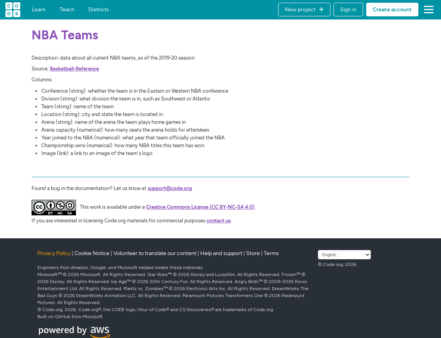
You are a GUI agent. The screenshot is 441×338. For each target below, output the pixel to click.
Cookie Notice (91, 253)
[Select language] (344, 254)
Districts (98, 9)
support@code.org (170, 188)
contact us (218, 221)
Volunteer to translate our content (154, 253)
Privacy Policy (54, 253)
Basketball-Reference (74, 69)
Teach (67, 9)
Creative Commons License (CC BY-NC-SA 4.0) (200, 207)
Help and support (221, 253)
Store (253, 253)
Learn (39, 9)
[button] (304, 9)
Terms (271, 253)
